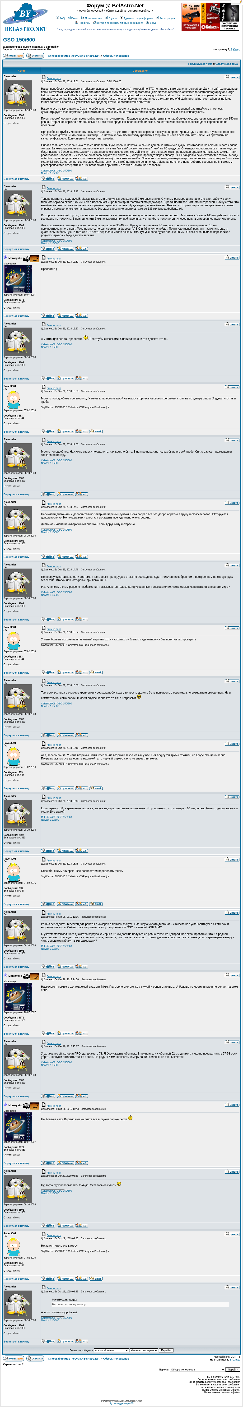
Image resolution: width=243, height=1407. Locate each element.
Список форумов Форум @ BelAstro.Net (73, 55)
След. (236, 49)
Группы (111, 18)
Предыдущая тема (200, 63)
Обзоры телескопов (116, 55)
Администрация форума (136, 18)
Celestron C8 (48, 170)
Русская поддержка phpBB (121, 1403)
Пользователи (91, 18)
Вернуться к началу (16, 178)
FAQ (60, 18)
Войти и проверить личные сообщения (118, 22)
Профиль (82, 22)
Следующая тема (226, 63)
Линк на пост (51, 78)
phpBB (115, 1401)
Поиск (73, 18)
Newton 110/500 (50, 173)
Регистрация (165, 18)
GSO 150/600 (19, 40)
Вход (151, 22)
